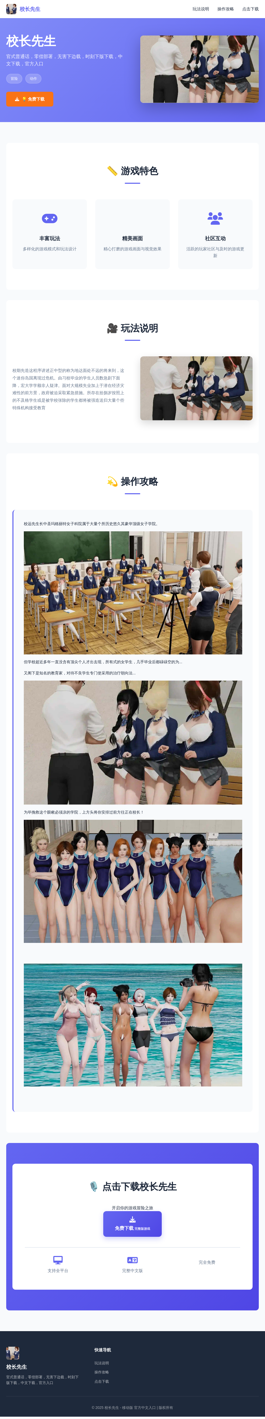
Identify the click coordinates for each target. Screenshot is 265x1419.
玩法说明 (201, 9)
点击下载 (250, 9)
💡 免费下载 (30, 99)
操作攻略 (225, 9)
